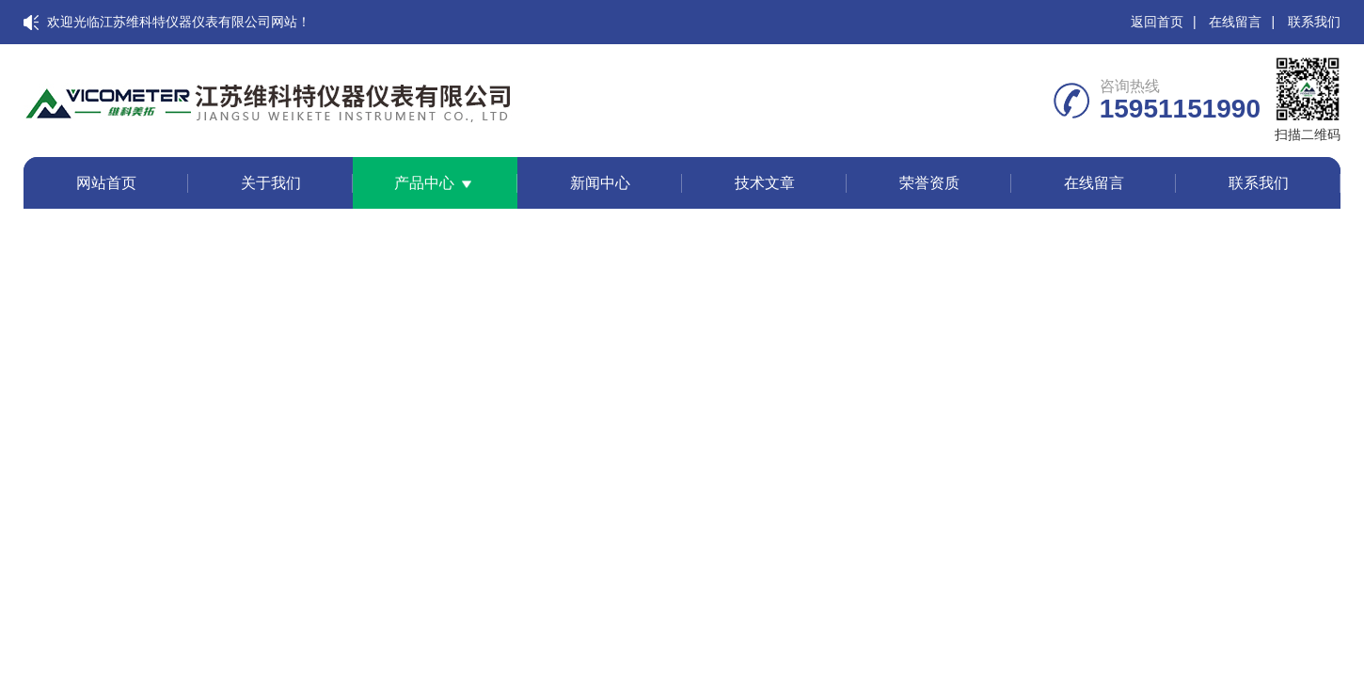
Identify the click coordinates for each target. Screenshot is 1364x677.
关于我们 (271, 183)
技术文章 (765, 183)
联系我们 (1314, 21)
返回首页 (1157, 21)
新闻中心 (600, 183)
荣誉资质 (929, 183)
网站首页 (106, 183)
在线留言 (1235, 21)
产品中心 (424, 183)
